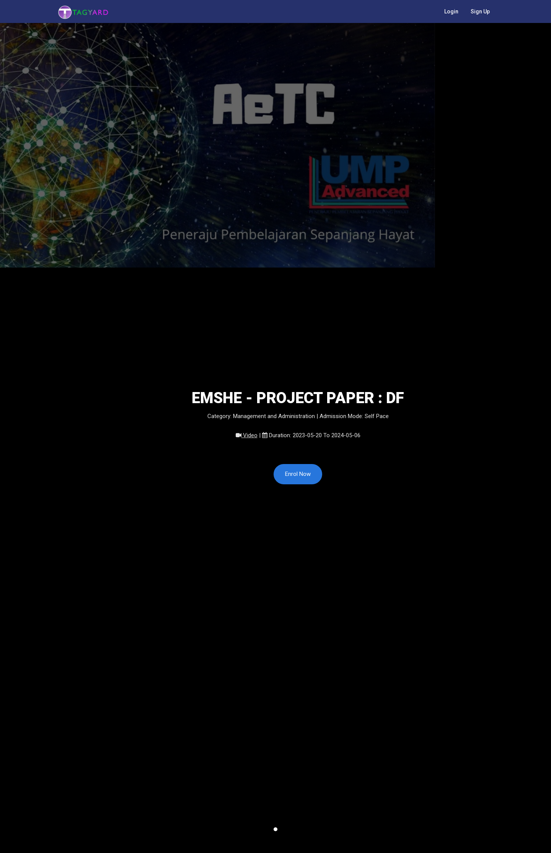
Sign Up (480, 11)
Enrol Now (298, 474)
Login (451, 11)
